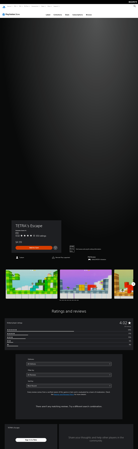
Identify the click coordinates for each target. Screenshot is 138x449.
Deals (67, 13)
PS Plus (26, 6)
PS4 (20, 6)
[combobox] (69, 362)
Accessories (35, 6)
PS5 (15, 6)
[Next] (133, 282)
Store (49, 6)
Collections (58, 13)
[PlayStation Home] (4, 6)
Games (9, 6)
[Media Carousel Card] (31, 282)
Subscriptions (78, 13)
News (42, 6)
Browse (89, 13)
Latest (48, 13)
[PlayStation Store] (11, 12)
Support (56, 6)
